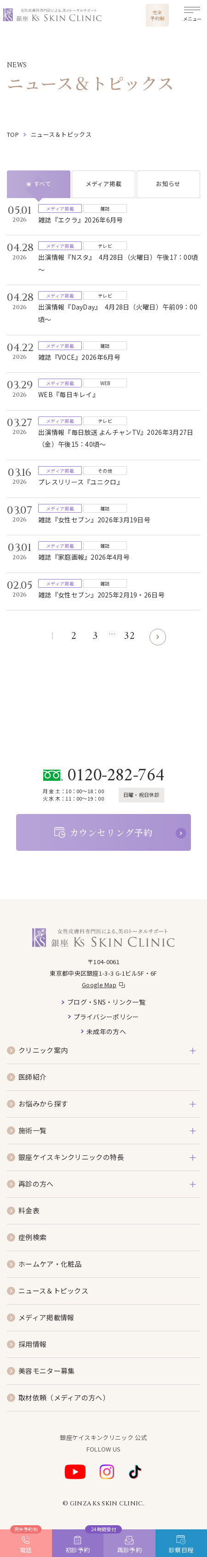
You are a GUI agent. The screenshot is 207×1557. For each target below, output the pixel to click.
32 (129, 636)
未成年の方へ (106, 1031)
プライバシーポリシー (106, 1016)
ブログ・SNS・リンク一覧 (106, 1002)
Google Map (99, 984)
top (13, 134)
